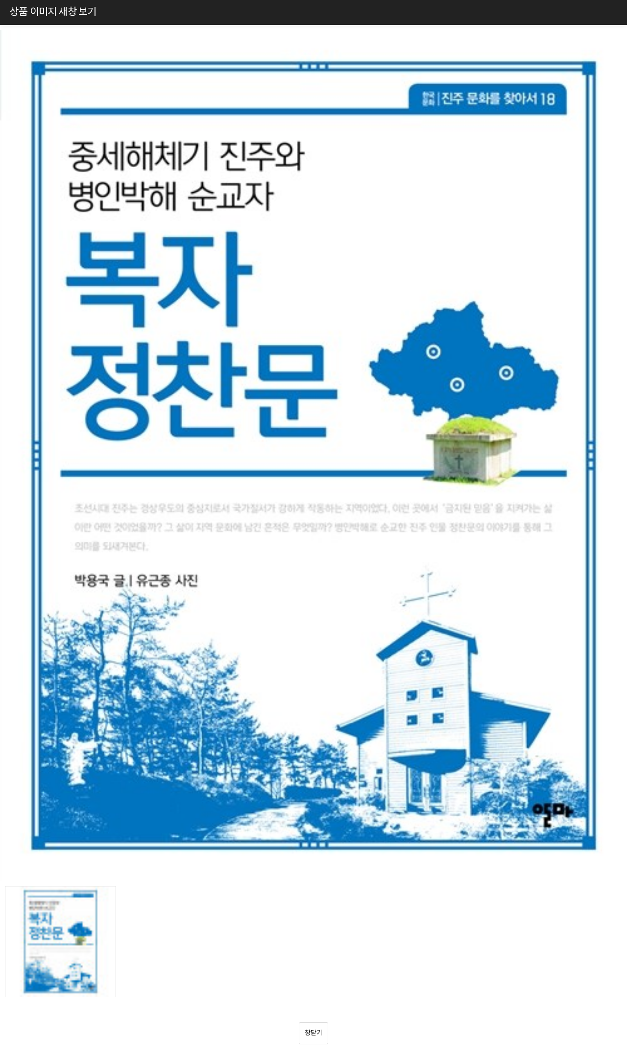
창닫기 (313, 1033)
